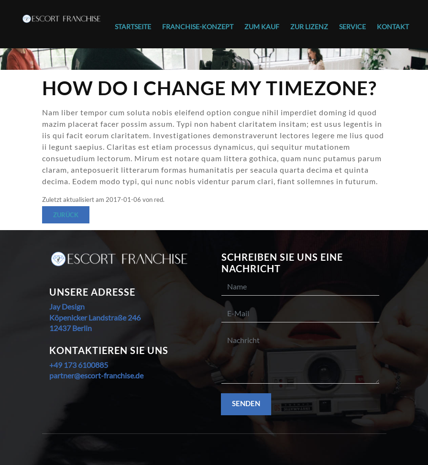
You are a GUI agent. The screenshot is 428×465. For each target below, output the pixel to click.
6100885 (92, 364)
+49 (55, 364)
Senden (246, 403)
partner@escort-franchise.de (96, 375)
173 (69, 364)
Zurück (65, 215)
